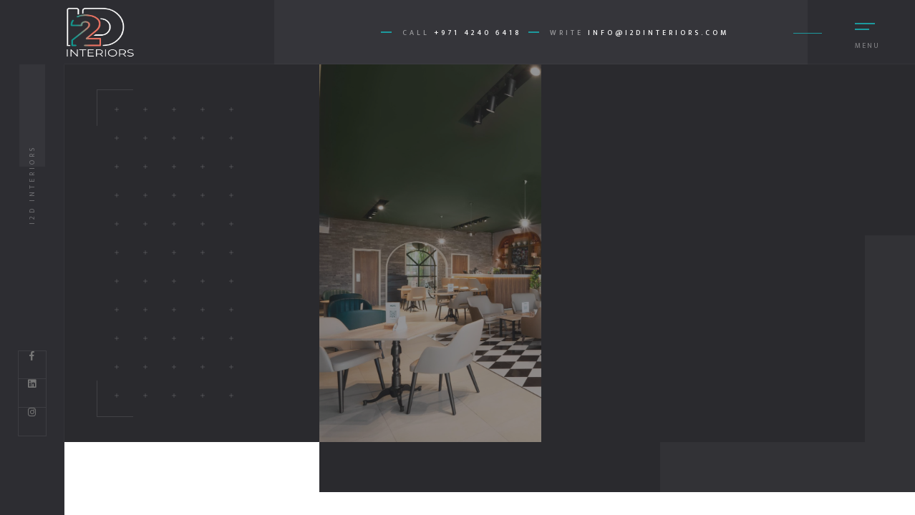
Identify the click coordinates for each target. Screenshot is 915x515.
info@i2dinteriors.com (658, 33)
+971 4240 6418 (477, 33)
